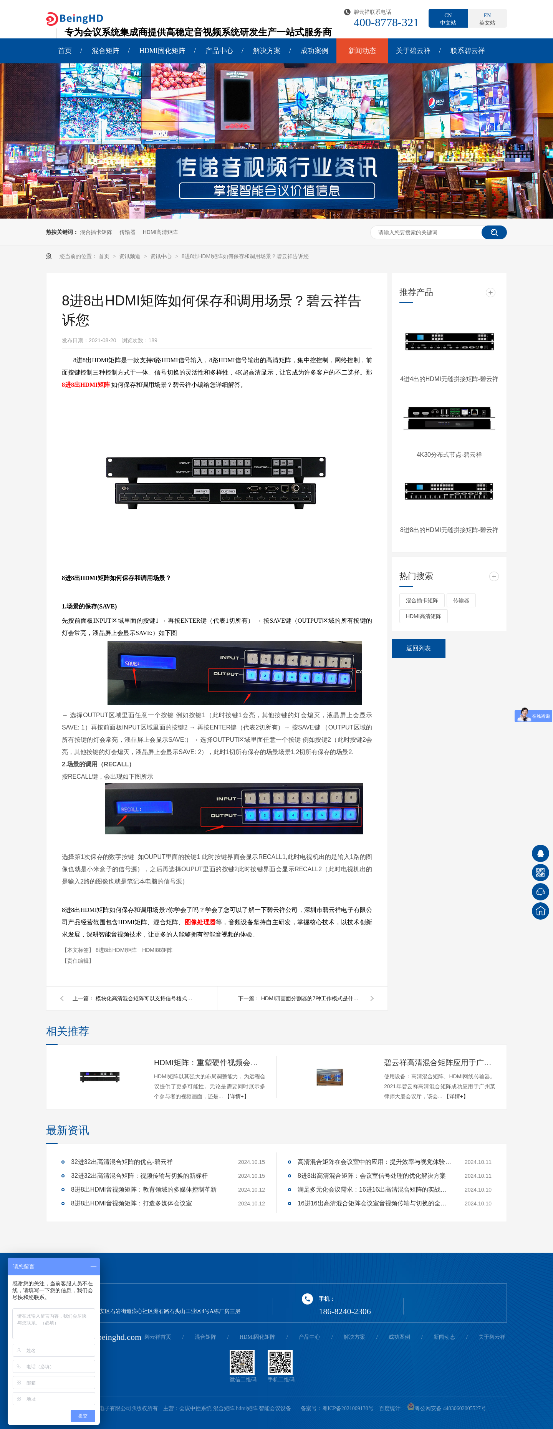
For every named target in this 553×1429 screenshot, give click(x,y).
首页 (65, 51)
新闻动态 (362, 51)
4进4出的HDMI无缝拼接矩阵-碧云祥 (449, 379)
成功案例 (314, 51)
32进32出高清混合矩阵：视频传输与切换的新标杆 (139, 1175)
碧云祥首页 (157, 1337)
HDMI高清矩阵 (160, 232)
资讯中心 (161, 256)
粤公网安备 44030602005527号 (446, 1408)
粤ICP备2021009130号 (348, 1408)
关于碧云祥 (413, 51)
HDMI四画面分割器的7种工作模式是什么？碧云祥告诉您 (311, 998)
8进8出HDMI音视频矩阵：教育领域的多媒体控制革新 (144, 1189)
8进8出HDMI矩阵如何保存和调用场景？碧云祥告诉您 (245, 256)
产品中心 (219, 51)
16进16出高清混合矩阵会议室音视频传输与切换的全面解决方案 (374, 1203)
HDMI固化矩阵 (162, 51)
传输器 (127, 232)
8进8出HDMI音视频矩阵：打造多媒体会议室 (131, 1203)
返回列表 (418, 648)
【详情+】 (237, 1096)
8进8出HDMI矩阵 (86, 384)
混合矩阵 (105, 51)
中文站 (448, 19)
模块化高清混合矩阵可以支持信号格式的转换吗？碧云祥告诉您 (145, 998)
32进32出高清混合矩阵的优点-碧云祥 (122, 1162)
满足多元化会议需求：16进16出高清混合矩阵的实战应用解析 (374, 1189)
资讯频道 (130, 256)
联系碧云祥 (467, 51)
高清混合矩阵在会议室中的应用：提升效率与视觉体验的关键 (374, 1162)
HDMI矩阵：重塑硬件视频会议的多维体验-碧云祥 (209, 1062)
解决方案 (267, 51)
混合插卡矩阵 (96, 232)
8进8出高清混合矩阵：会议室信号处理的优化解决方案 (372, 1175)
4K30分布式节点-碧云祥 (449, 454)
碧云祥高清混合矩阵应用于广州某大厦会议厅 (439, 1062)
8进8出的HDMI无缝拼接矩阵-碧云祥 (449, 530)
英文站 (487, 19)
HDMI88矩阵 (157, 950)
